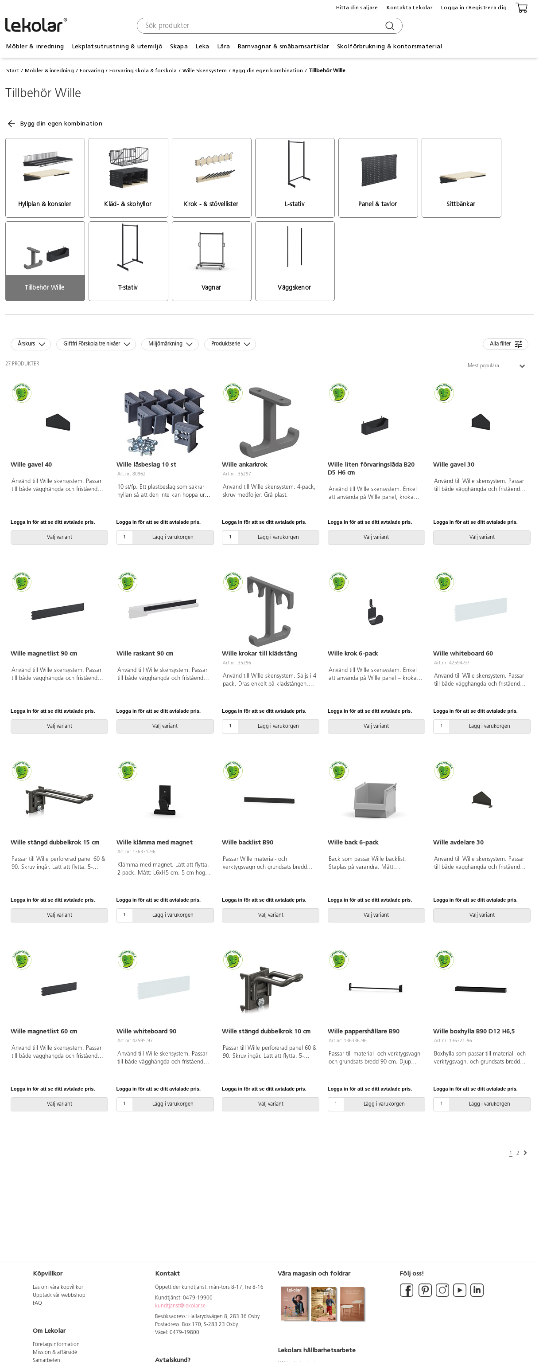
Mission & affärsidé (55, 1352)
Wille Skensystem (204, 70)
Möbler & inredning (35, 46)
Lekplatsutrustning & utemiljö (117, 46)
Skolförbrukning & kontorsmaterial (389, 46)
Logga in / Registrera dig (474, 7)
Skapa (178, 46)
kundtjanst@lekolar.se (180, 1306)
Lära (223, 46)
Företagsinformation (56, 1344)
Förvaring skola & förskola (143, 70)
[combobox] (268, 25)
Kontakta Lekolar (410, 7)
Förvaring (92, 70)
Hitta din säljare (357, 7)
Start (12, 70)
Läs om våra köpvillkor (58, 1287)
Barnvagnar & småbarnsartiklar (284, 46)
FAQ (37, 1303)
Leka (202, 46)
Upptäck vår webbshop (59, 1295)
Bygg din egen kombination (268, 70)
